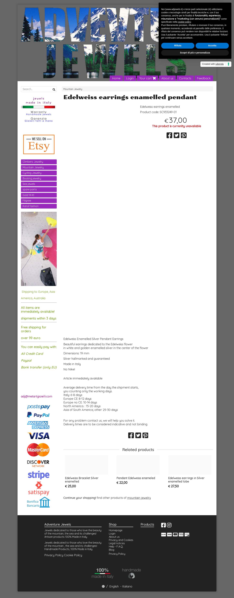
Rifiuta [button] (177, 45)
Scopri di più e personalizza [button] (195, 52)
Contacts (185, 78)
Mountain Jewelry (72, 89)
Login (130, 78)
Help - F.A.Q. (116, 546)
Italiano (127, 586)
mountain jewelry (139, 498)
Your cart (147, 78)
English (114, 586)
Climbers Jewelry (33, 161)
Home (116, 78)
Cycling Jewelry (32, 172)
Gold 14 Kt (28, 195)
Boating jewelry (32, 178)
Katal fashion (31, 206)
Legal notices (117, 543)
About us (167, 78)
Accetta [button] (212, 45)
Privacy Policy (53, 555)
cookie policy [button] (184, 22)
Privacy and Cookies (121, 540)
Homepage (115, 530)
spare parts (30, 189)
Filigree (27, 200)
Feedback (204, 78)
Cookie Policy (73, 555)
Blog (111, 549)
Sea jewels (29, 184)
